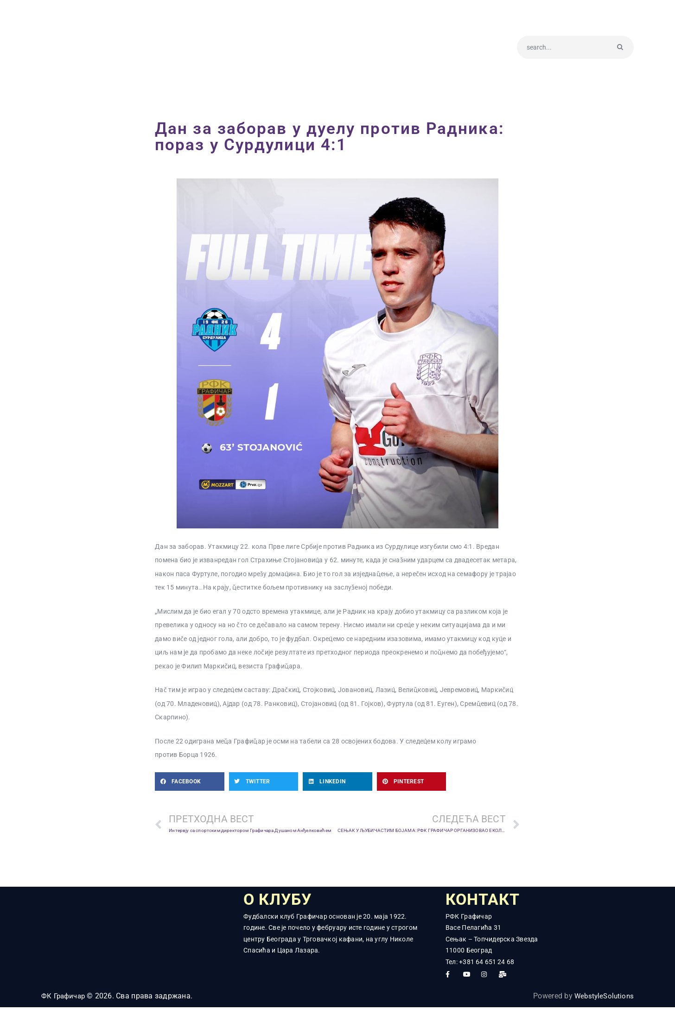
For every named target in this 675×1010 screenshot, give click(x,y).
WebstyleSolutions (602, 999)
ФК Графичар (65, 999)
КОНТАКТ (488, 901)
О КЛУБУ (283, 901)
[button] (189, 781)
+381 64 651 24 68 (487, 964)
